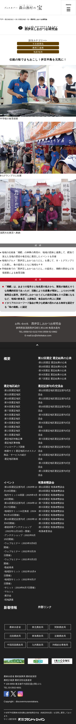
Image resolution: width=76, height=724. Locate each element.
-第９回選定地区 (12, 402)
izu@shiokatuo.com (41, 335)
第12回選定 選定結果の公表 (54, 358)
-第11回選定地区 (12, 394)
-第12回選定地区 (12, 390)
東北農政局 (37, 627)
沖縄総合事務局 (60, 644)
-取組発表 (9, 567)
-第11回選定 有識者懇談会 (51, 487)
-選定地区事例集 (12, 442)
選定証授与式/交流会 (50, 386)
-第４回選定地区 (12, 422)
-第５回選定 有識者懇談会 (51, 511)
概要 (7, 359)
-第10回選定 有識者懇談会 (51, 491)
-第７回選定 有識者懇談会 (51, 503)
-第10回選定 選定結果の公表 (52, 366)
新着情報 (10, 607)
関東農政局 (60, 627)
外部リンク (45, 607)
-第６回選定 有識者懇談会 (51, 507)
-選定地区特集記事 (13, 439)
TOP (1, 19)
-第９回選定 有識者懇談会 (51, 495)
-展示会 (7, 595)
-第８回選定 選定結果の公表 (52, 374)
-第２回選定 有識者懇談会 (51, 523)
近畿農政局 (60, 636)
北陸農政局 (15, 636)
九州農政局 (37, 644)
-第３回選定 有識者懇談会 (51, 519)
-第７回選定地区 (12, 410)
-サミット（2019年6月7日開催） (20, 587)
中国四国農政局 (15, 644)
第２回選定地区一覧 (22, 19)
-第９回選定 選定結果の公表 (52, 370)
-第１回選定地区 (12, 434)
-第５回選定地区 (12, 418)
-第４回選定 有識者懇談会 (51, 515)
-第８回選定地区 (12, 406)
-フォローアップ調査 (14, 447)
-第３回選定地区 (12, 426)
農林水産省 (15, 627)
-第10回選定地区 (12, 398)
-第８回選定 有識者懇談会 (51, 499)
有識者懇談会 (46, 482)
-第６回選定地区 (12, 414)
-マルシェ (9, 591)
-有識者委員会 (45, 531)
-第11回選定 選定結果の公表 (52, 362)
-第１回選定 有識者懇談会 (51, 527)
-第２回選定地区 (12, 430)
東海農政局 (37, 636)
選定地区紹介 (12, 386)
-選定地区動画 (11, 459)
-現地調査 (9, 599)
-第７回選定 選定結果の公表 (52, 378)
